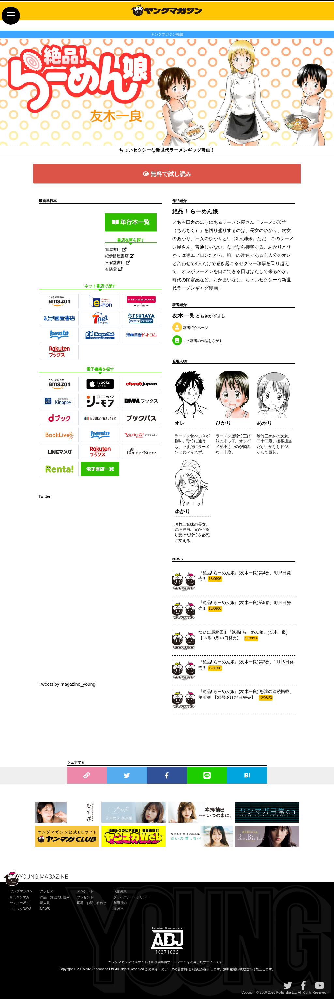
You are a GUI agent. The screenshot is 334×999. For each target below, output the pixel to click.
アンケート (85, 891)
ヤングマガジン (21, 891)
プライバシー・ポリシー (131, 897)
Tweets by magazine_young (67, 684)
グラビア (46, 891)
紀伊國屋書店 (119, 256)
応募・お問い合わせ (91, 903)
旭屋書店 (115, 249)
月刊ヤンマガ (19, 897)
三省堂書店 (117, 262)
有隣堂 (113, 269)
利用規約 (120, 903)
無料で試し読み (167, 174)
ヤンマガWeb (19, 903)
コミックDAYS (21, 909)
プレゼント (85, 897)
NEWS (45, 909)
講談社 (118, 909)
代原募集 (120, 891)
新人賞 (45, 903)
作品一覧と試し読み (54, 897)
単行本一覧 (131, 222)
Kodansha (101, 969)
